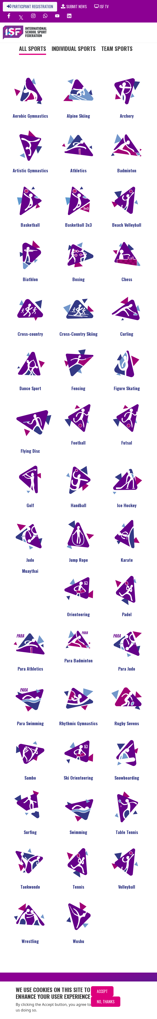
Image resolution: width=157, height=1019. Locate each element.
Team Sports (117, 48)
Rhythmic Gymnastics (78, 723)
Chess (127, 279)
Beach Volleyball (126, 225)
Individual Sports (74, 48)
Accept (102, 991)
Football (78, 443)
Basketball (30, 225)
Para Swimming (30, 723)
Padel (127, 614)
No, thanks (105, 1001)
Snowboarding (126, 778)
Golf (30, 505)
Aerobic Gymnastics (30, 116)
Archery (127, 116)
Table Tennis (127, 832)
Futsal (126, 443)
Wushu (78, 941)
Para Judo (126, 669)
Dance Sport (30, 388)
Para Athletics (30, 669)
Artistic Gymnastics (30, 170)
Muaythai (30, 571)
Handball (78, 505)
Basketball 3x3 (78, 225)
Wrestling (30, 941)
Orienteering (78, 614)
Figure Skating (127, 388)
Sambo (30, 778)
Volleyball (126, 887)
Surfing (30, 832)
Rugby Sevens (126, 723)
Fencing (78, 388)
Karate (127, 560)
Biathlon (30, 279)
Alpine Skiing (78, 116)
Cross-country (30, 334)
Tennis (78, 887)
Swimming (78, 832)
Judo (30, 560)
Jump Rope (78, 560)
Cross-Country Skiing (78, 334)
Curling (126, 334)
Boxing (78, 279)
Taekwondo (30, 887)
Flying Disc (30, 451)
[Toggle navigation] (135, 32)
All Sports (32, 48)
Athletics (78, 170)
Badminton (126, 170)
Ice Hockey (127, 505)
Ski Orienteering (78, 778)
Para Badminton (78, 660)
